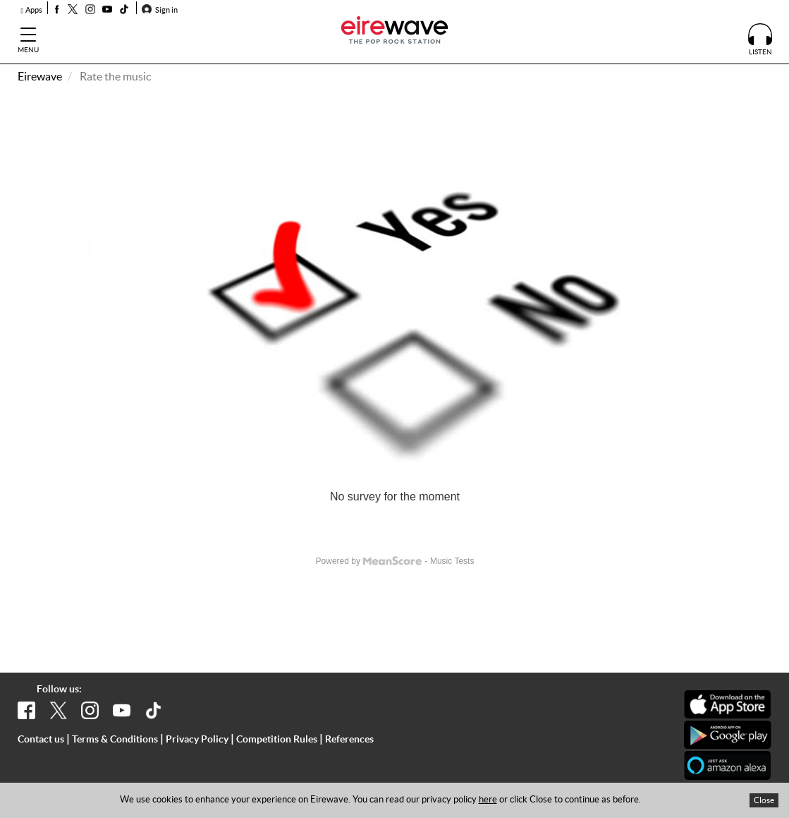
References (349, 739)
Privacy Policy (197, 739)
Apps (31, 10)
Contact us (41, 739)
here (488, 799)
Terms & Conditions (115, 739)
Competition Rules (276, 739)
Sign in (160, 10)
